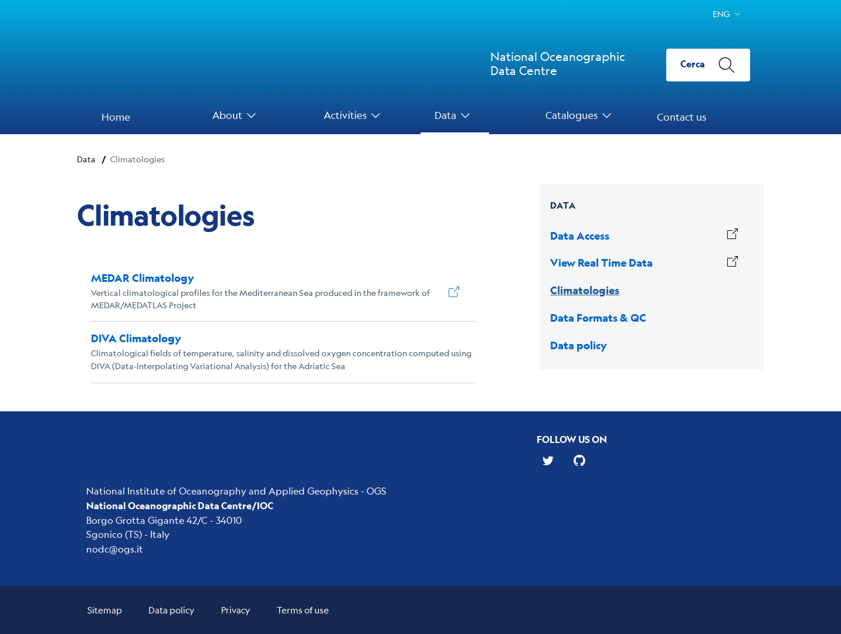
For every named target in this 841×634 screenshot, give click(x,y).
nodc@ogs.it (114, 549)
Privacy (235, 609)
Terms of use (303, 609)
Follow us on (572, 439)
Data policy (171, 609)
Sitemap (104, 609)
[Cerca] (708, 65)
